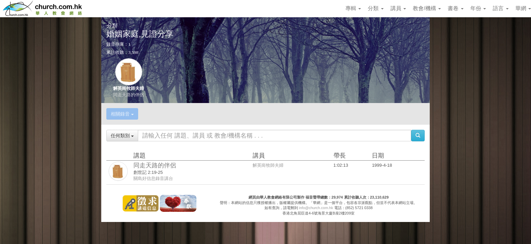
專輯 (353, 8)
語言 (500, 8)
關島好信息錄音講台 (153, 178)
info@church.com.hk (316, 208)
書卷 (455, 8)
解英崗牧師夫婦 (128, 88)
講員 (398, 8)
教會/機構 (427, 8)
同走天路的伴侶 (128, 94)
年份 (478, 8)
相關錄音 (122, 114)
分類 (375, 8)
